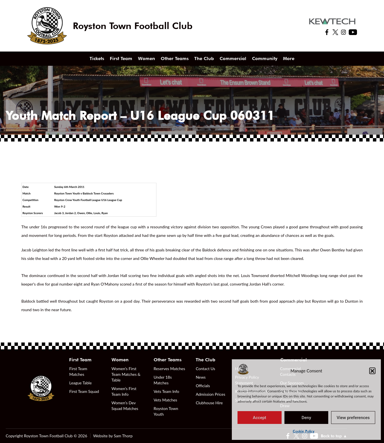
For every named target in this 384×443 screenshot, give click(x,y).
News (201, 377)
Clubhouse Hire (209, 402)
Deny (306, 417)
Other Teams (175, 58)
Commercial (233, 58)
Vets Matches (165, 399)
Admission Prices (210, 394)
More (288, 58)
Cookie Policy (303, 431)
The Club (204, 58)
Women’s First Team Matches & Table (126, 374)
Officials (203, 385)
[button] (372, 371)
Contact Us (205, 368)
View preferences (353, 417)
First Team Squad (84, 391)
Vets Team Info (166, 391)
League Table (80, 382)
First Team (121, 58)
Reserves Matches (169, 368)
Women (146, 58)
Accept (259, 417)
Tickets (97, 58)
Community (264, 58)
